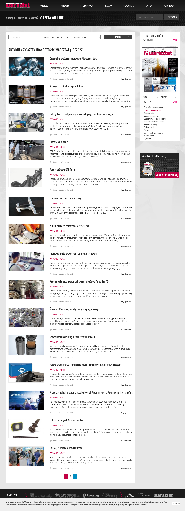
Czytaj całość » (126, 79)
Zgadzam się (176, 503)
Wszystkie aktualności (153, 107)
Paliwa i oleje (149, 127)
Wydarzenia (148, 138)
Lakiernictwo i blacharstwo (155, 118)
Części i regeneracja (152, 110)
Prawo (146, 130)
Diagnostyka (149, 113)
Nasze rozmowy (150, 124)
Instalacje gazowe (151, 116)
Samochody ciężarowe (153, 132)
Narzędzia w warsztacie (154, 121)
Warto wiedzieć (150, 135)
